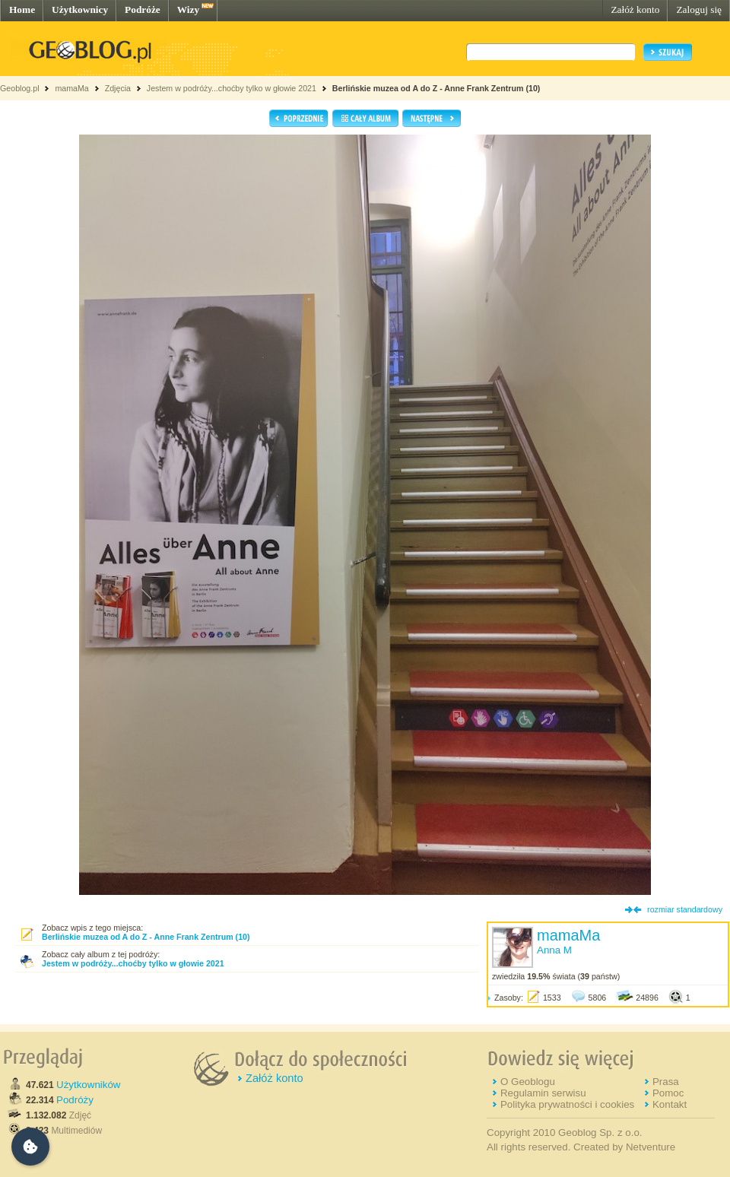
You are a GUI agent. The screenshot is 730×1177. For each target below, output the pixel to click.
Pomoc (668, 1093)
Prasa (665, 1081)
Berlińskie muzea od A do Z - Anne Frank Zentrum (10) (436, 88)
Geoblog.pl (20, 88)
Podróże (142, 9)
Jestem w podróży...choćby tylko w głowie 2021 (231, 88)
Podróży (75, 1100)
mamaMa (71, 88)
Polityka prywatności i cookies (567, 1104)
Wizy (188, 9)
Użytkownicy (80, 9)
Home (22, 9)
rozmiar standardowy (684, 909)
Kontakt (669, 1104)
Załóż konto (635, 9)
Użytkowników (88, 1084)
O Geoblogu (527, 1081)
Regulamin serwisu (543, 1093)
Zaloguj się (699, 9)
